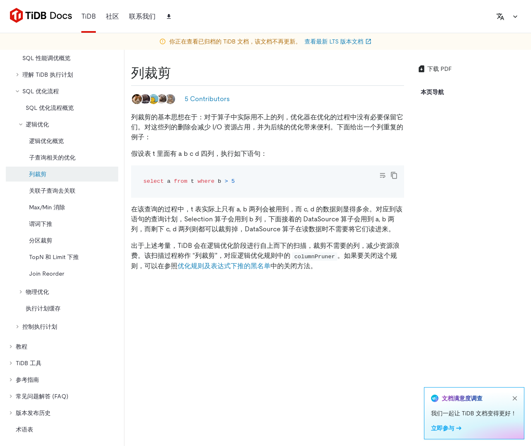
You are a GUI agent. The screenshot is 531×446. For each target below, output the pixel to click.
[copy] (394, 175)
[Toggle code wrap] (382, 175)
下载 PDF (434, 69)
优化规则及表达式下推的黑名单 (224, 266)
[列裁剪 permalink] (178, 73)
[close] (515, 398)
